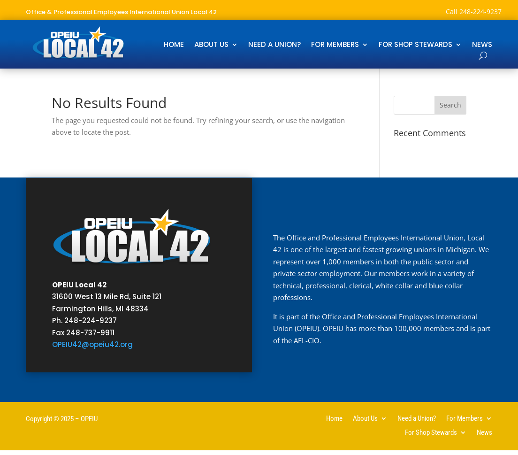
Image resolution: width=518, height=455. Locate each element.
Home (174, 45)
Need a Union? (274, 45)
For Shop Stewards (415, 45)
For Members (335, 45)
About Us (211, 45)
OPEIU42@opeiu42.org (92, 344)
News (482, 45)
